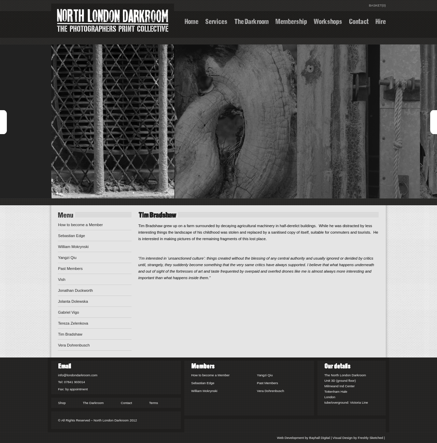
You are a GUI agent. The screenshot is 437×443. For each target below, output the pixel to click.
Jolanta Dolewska (73, 301)
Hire (381, 21)
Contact (359, 21)
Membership (291, 21)
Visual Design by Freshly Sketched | (359, 438)
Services (216, 21)
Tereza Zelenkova (73, 323)
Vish (62, 279)
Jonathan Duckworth (75, 290)
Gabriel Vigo (68, 312)
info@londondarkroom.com (77, 375)
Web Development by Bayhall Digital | (304, 438)
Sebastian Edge (71, 236)
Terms (153, 403)
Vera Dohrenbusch (74, 345)
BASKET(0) (377, 5)
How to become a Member (80, 225)
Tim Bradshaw (70, 334)
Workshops (328, 21)
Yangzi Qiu (67, 258)
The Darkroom (251, 21)
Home (191, 21)
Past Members (70, 268)
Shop (62, 403)
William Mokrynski (73, 247)
